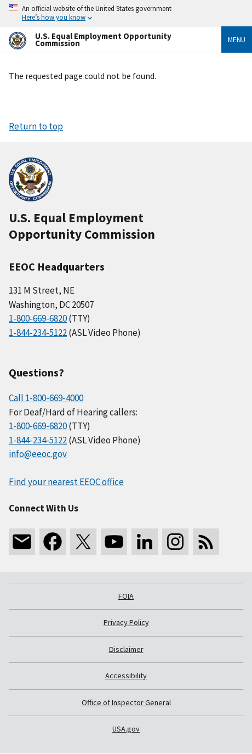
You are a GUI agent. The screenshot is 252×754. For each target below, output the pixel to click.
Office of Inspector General (126, 702)
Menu (236, 39)
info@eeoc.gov (38, 454)
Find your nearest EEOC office (66, 482)
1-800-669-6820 (38, 318)
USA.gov (126, 729)
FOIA (126, 596)
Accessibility (126, 675)
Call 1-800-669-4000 (46, 398)
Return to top (36, 126)
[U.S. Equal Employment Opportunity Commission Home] (102, 40)
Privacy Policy (126, 622)
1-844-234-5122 (38, 333)
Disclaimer (126, 649)
